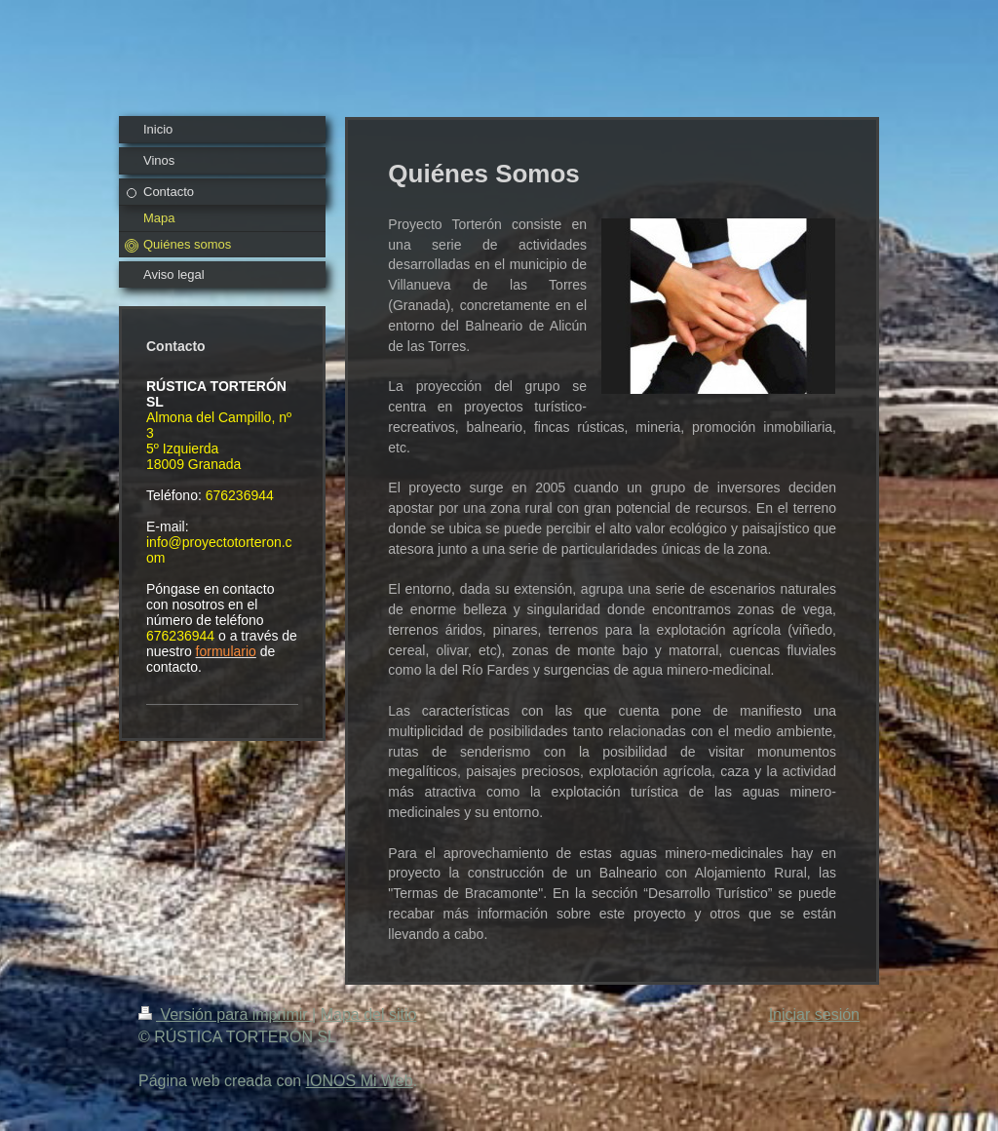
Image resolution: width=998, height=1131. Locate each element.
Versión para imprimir (225, 1014)
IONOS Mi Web (359, 1080)
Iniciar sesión (814, 1014)
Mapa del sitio (369, 1014)
